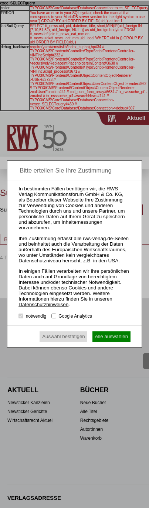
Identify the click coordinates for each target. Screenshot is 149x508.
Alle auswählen (111, 336)
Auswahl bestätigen (63, 336)
